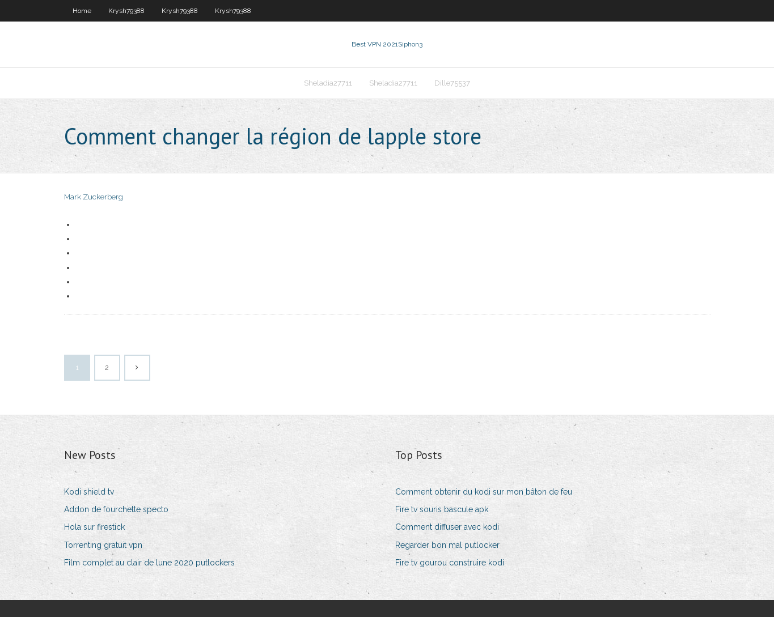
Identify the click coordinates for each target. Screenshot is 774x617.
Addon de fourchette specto (116, 509)
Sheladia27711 (328, 83)
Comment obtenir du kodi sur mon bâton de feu (483, 491)
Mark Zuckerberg (93, 197)
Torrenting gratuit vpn (103, 545)
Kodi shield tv (89, 491)
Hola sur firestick (94, 526)
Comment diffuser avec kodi (447, 526)
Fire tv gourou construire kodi (449, 562)
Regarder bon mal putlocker (447, 545)
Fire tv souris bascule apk (441, 509)
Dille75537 (452, 83)
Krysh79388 (126, 11)
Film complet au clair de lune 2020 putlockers (149, 562)
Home (82, 11)
